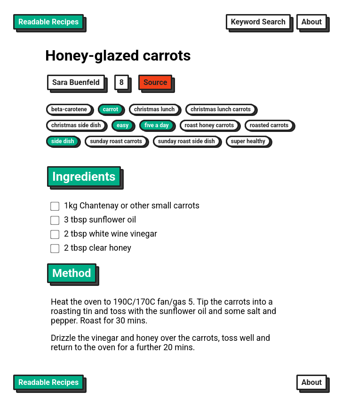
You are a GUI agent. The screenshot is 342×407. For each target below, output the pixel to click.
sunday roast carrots (116, 141)
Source (155, 82)
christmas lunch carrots (221, 109)
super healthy (248, 141)
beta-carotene (69, 109)
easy (122, 125)
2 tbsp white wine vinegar (103, 233)
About (312, 21)
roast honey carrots (209, 125)
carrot (110, 109)
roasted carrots (269, 125)
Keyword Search (258, 21)
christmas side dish (76, 125)
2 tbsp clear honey (90, 248)
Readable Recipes (48, 21)
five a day (156, 125)
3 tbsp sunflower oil (93, 219)
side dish (62, 141)
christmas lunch (154, 109)
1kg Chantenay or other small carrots (124, 205)
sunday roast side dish (186, 141)
